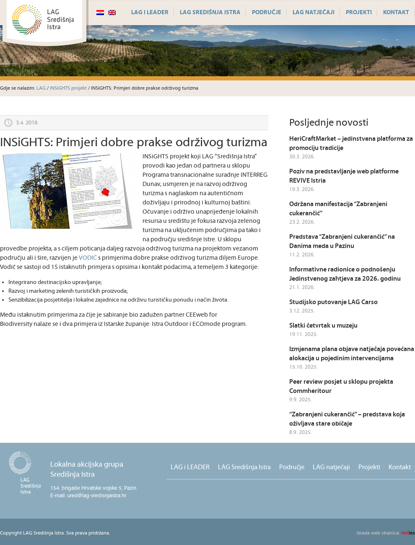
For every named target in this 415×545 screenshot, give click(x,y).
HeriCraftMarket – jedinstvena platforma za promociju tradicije (351, 143)
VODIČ (88, 257)
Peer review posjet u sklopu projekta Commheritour (341, 386)
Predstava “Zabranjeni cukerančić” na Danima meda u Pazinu (342, 241)
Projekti (359, 12)
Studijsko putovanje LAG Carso (333, 302)
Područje (266, 12)
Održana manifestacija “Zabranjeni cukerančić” (338, 209)
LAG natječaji (314, 12)
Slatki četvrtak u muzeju (323, 325)
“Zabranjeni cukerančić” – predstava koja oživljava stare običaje (347, 419)
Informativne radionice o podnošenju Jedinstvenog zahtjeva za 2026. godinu (345, 274)
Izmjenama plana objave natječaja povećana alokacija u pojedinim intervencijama (351, 354)
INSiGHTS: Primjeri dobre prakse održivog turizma (133, 143)
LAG (41, 88)
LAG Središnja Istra (210, 12)
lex (386, 533)
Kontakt (396, 12)
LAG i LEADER (150, 12)
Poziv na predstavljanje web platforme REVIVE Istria (344, 176)
